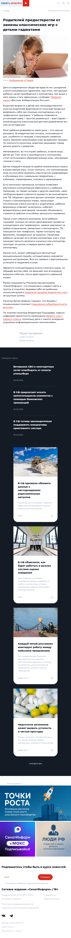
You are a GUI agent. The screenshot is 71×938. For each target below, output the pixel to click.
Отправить (45, 877)
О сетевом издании (11, 899)
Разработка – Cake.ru (12, 931)
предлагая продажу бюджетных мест (46, 292)
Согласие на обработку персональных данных (26, 883)
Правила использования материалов (20, 908)
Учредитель (50, 895)
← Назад (6, 10)
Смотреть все (35, 763)
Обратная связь (52, 899)
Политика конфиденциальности (18, 904)
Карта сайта (7, 927)
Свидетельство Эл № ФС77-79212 (17, 895)
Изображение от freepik (21, 80)
